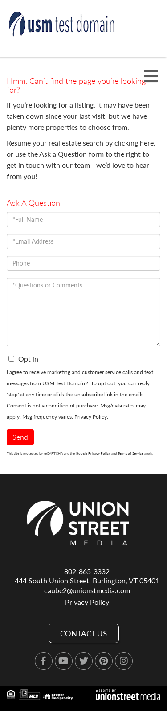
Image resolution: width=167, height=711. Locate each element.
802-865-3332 (87, 571)
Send (20, 436)
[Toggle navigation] (151, 76)
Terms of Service (130, 453)
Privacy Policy (90, 416)
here (147, 142)
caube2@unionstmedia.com (87, 590)
